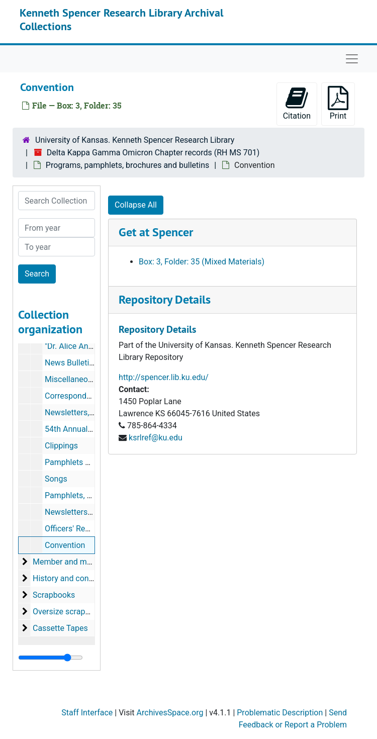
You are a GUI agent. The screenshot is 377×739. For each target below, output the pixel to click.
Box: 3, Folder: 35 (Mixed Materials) (201, 261)
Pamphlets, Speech (79, 495)
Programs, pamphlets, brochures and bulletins (127, 165)
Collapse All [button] (136, 205)
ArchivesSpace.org (170, 712)
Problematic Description (280, 712)
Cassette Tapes (60, 628)
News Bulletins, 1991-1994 (92, 362)
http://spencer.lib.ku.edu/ (164, 377)
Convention (65, 545)
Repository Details (165, 299)
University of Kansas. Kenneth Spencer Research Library (134, 140)
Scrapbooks (54, 595)
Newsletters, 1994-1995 (87, 412)
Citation (297, 103)
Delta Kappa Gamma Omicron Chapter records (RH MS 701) (153, 152)
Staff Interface (87, 712)
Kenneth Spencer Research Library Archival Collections (121, 19)
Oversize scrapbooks (70, 611)
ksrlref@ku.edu (155, 437)
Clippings (61, 445)
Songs (56, 479)
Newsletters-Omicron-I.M (89, 512)
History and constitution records (90, 578)
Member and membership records (93, 562)
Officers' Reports (74, 528)
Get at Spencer (156, 232)
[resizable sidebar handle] (50, 658)
